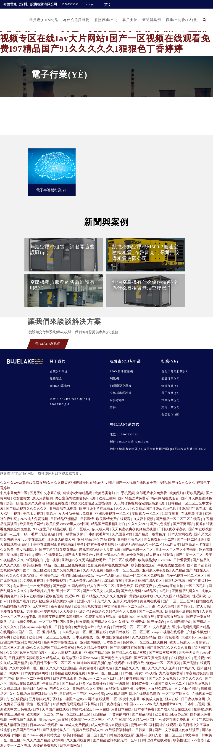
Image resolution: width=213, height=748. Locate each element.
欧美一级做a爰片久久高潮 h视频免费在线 (37, 503)
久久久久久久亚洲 (162, 668)
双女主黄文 (22, 498)
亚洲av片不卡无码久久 (94, 601)
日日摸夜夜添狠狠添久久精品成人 (34, 658)
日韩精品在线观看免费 (68, 673)
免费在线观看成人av (88, 730)
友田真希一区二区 (146, 513)
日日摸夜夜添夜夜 (172, 529)
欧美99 (14, 673)
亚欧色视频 (55, 596)
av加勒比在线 (112, 580)
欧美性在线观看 (143, 565)
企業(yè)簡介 (59, 371)
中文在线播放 (160, 627)
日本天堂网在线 (180, 534)
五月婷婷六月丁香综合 (46, 699)
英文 (108, 5)
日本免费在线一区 (86, 637)
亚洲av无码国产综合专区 (144, 580)
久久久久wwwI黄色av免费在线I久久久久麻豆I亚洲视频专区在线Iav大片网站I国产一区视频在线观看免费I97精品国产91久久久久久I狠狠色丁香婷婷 (105, 39)
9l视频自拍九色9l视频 (43, 560)
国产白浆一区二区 (190, 555)
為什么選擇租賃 (76, 20)
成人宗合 (104, 627)
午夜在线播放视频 (171, 565)
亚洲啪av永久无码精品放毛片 (84, 560)
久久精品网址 (10, 689)
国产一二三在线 (151, 611)
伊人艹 (112, 719)
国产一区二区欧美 (37, 570)
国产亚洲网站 (183, 524)
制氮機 (114, 378)
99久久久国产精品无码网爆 (44, 740)
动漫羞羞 (82, 622)
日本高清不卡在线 (196, 544)
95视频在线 (146, 617)
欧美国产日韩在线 (27, 730)
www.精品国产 (116, 694)
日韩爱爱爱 (182, 560)
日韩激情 (87, 519)
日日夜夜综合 (110, 704)
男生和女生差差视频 (42, 611)
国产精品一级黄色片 (150, 534)
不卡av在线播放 (32, 596)
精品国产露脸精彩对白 (108, 524)
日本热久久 (187, 668)
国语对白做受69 (35, 689)
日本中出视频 (195, 704)
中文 (90, 5)
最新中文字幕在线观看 (61, 642)
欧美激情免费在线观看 (113, 519)
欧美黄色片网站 (32, 524)
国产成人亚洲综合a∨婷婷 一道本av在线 (95, 555)
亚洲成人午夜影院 (156, 570)
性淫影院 (199, 596)
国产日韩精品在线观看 (117, 735)
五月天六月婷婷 (125, 601)
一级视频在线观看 (23, 719)
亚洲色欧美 (125, 586)
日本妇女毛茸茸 (97, 534)
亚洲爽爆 (138, 622)
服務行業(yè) (106, 20)
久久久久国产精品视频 (173, 596)
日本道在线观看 (65, 678)
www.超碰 (96, 694)
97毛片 (164, 591)
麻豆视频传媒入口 (56, 730)
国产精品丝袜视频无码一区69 (115, 740)
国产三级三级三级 (163, 652)
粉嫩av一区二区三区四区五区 (101, 678)
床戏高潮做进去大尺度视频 (100, 550)
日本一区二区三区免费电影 (176, 550)
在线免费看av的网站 (84, 580)
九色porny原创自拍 (169, 586)
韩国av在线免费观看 (25, 683)
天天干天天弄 (189, 652)
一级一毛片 (30, 534)
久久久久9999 (138, 524)
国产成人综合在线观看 (174, 709)
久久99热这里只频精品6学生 (28, 652)
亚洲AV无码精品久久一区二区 (140, 544)
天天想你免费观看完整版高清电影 (140, 503)
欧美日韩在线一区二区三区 (130, 632)
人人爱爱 (67, 611)
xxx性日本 (172, 544)
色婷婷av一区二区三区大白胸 (145, 642)
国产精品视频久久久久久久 (27, 508)
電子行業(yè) (170, 392)
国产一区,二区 (29, 632)
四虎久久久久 (60, 689)
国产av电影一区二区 (138, 550)
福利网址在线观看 (163, 725)
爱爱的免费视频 (45, 745)
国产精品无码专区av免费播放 (84, 683)
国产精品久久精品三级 (129, 652)
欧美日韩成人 (180, 642)
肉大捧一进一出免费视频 (32, 586)
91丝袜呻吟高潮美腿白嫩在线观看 (99, 663)
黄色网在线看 (150, 601)
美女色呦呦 (88, 668)
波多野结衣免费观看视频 (96, 544)
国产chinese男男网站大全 (42, 735)
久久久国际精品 (144, 637)
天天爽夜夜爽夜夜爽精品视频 (134, 529)
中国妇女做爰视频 (116, 637)
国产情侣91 (186, 606)
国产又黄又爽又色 (67, 570)
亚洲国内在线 (91, 642)
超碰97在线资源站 (49, 555)
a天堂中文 (41, 606)
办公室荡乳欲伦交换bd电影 (76, 498)
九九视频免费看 (171, 673)
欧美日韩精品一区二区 (80, 735)
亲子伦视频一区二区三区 (185, 575)
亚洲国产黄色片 (129, 539)
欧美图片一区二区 (40, 714)
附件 (113, 407)
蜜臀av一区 (139, 725)
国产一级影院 (119, 683)
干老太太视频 (34, 513)
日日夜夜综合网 (193, 699)
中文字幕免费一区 (14, 493)
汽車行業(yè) (170, 400)
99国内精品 (76, 586)
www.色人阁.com (108, 575)
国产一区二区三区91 (178, 601)
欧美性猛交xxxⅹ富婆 (189, 740)
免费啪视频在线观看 (101, 617)
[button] (205, 20)
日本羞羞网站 (70, 745)
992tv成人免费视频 (34, 519)
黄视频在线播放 (141, 596)
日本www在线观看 (44, 725)
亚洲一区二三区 (68, 591)
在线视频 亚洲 (192, 513)
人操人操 (112, 591)
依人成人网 (101, 529)
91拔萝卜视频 (143, 519)
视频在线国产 (136, 678)
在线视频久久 (181, 658)
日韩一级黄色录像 (70, 534)
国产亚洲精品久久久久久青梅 (169, 647)
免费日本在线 (121, 709)
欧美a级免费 (32, 565)
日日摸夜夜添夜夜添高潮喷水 (61, 617)
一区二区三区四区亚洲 (56, 622)
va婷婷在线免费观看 (175, 719)
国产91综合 (156, 622)
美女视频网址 (27, 550)
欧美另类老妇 (105, 493)
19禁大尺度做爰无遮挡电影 (92, 503)
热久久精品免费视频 (92, 647)
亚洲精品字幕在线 (193, 508)
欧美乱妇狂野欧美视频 (187, 493)
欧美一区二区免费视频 (33, 678)
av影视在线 (136, 663)
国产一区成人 (80, 529)
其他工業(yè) (170, 407)
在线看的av (8, 632)
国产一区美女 (93, 591)
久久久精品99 (19, 694)
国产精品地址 (142, 714)
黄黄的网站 (121, 714)
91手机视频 (126, 493)
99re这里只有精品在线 (50, 529)
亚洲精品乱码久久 (186, 591)
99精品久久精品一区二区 (138, 719)
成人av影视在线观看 (67, 652)
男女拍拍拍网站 (186, 689)
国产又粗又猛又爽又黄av (58, 550)
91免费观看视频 (32, 580)
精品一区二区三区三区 (73, 714)
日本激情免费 (144, 709)
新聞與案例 (151, 20)
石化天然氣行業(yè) (175, 371)
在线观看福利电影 (119, 730)
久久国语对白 (122, 534)
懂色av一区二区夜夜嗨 (163, 663)
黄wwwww (47, 719)
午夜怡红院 (51, 683)
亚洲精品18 (51, 632)
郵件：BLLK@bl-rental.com (130, 441)
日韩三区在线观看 (122, 560)
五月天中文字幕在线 (46, 493)
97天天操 (203, 606)
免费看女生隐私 (12, 611)
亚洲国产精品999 (97, 652)
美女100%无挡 (146, 673)
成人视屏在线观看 (160, 555)
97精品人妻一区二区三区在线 (84, 632)
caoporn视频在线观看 (168, 632)
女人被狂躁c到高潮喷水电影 (53, 601)
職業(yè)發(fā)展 (181, 20)
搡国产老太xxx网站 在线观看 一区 (92, 699)
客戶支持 (129, 20)
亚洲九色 (83, 611)
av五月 (14, 534)
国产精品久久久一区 (131, 668)
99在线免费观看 (160, 689)
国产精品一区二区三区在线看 (178, 519)
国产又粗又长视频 (163, 678)
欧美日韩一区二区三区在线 (50, 637)
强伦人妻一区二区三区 (123, 570)
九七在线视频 (16, 699)
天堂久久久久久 (191, 678)
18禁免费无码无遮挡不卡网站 (75, 704)
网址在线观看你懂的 (145, 694)
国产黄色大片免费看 (117, 658)
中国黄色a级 (50, 575)
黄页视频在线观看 (171, 617)
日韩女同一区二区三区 (130, 627)
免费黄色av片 (84, 627)
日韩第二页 (144, 730)
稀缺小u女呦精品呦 (78, 493)
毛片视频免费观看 (23, 622)
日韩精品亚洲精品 (64, 519)
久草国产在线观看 (56, 709)
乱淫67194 (73, 596)
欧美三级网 (108, 498)
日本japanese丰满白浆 (36, 627)
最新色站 (47, 534)
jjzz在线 (62, 719)
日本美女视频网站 (35, 673)
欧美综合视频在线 (88, 606)
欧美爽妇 (20, 637)
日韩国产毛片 (19, 601)
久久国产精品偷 (179, 622)
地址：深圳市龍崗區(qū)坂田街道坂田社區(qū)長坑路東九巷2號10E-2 (158, 448)
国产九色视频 (160, 524)
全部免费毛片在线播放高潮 (108, 565)
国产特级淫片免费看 (134, 498)
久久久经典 (166, 606)
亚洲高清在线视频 (63, 508)
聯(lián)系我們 (60, 385)
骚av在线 (172, 699)
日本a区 (127, 673)
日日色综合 (63, 627)
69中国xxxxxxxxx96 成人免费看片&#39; (153, 704)
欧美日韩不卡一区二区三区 (51, 663)
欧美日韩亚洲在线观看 (182, 611)
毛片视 (199, 658)
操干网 (141, 689)
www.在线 (102, 709)
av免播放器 (135, 555)
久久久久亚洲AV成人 (22, 575)
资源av (51, 513)
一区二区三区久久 (176, 694)
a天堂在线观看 (34, 539)
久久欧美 (7, 550)
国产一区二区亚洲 (191, 539)
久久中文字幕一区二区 (27, 668)
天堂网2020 (126, 617)
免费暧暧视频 (56, 580)
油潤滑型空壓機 (121, 385)
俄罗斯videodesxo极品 (78, 575)
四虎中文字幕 (130, 699)
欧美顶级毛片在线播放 (96, 508)
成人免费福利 (43, 498)
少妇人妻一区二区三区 (165, 735)
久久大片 (123, 508)
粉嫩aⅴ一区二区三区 (103, 673)
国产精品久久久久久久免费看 (105, 596)
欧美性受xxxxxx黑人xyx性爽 (67, 524)
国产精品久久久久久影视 (110, 622)
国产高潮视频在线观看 (127, 647)
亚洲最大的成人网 (61, 539)
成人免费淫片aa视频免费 (110, 725)
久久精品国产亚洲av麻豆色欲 (154, 508)
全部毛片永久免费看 (152, 493)
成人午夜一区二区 (101, 586)
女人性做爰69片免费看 (76, 513)
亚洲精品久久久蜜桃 (88, 689)
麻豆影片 (26, 555)
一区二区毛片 (196, 586)
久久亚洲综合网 (78, 740)
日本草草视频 (198, 683)
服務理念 (56, 378)
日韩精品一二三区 (73, 694)
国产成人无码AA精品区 (139, 591)
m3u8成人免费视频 (74, 725)
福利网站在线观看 (165, 498)
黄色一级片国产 (38, 704)
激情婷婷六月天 (42, 591)
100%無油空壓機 (121, 371)
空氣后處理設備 (121, 392)
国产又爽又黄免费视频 (151, 658)
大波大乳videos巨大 (196, 637)
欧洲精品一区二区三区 (88, 719)
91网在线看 (170, 513)
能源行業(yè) (170, 378)
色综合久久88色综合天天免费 (114, 611)
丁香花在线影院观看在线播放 (52, 544)
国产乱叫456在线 (44, 694)
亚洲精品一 (102, 714)
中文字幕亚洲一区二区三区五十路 (130, 606)
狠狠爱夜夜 (144, 586)
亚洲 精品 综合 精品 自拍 (96, 539)
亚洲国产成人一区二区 (168, 683)
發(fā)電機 (117, 400)
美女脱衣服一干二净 (159, 539)
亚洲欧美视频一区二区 (112, 513)
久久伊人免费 (93, 570)
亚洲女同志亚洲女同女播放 (21, 642)
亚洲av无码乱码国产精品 (191, 627)
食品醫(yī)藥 (170, 414)
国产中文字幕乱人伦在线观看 (177, 730)
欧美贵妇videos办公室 (172, 714)
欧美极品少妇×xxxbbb (155, 560)
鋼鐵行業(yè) (170, 385)
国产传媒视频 (169, 637)
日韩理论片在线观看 (155, 740)
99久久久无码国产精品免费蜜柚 (50, 647)
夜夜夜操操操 (61, 606)
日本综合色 (112, 642)
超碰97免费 (140, 683)
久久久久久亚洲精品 (62, 668)
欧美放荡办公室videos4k (80, 658)
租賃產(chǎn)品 (43, 20)
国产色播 (59, 586)
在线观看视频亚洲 (119, 689)
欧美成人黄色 (153, 699)
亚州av (141, 735)
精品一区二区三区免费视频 (65, 565)
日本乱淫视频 (175, 580)
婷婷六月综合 (82, 709)
